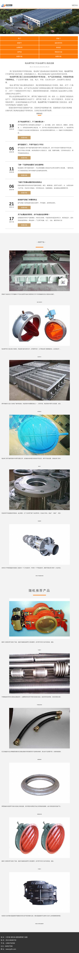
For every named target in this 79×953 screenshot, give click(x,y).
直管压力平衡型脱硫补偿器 (39, 575)
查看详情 (24, 137)
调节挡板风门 (39, 411)
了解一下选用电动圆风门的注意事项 (30, 165)
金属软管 (19, 47)
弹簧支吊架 (58, 52)
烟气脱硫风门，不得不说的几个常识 (30, 144)
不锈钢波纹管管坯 (39, 704)
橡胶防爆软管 (39, 759)
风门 (19, 38)
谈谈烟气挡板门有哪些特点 (27, 200)
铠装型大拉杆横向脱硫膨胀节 (39, 923)
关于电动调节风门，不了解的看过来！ (31, 122)
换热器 (58, 47)
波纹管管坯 (58, 43)
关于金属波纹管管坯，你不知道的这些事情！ (34, 214)
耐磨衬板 (19, 56)
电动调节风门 (43, 102)
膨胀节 (19, 43)
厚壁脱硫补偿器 (39, 814)
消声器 (19, 52)
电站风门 (39, 466)
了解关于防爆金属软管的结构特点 (30, 182)
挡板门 (58, 38)
